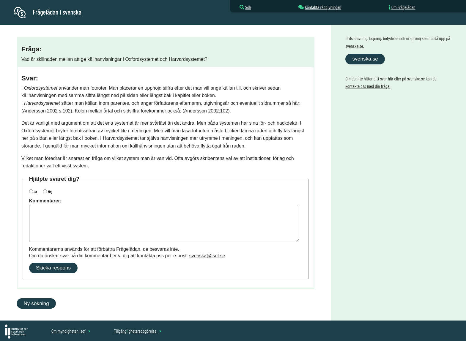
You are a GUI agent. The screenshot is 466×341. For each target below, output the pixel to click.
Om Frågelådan (403, 7)
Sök (248, 7)
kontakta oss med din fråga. (367, 86)
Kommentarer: (45, 200)
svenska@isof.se (207, 255)
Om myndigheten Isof (70, 331)
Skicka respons (53, 268)
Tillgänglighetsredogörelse (137, 331)
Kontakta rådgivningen (323, 7)
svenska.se (365, 59)
